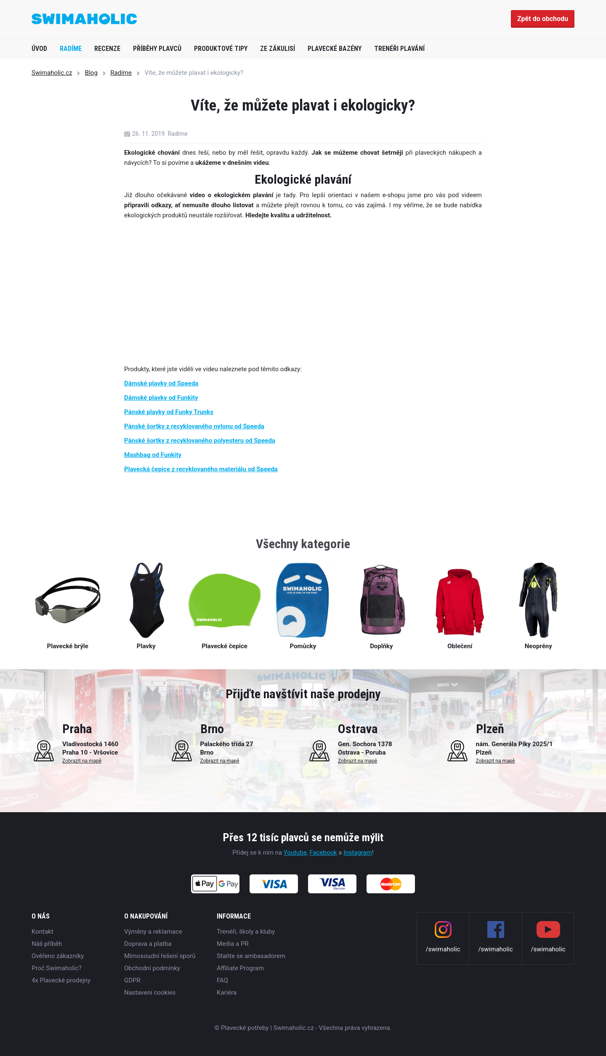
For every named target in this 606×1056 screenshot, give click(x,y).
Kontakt (42, 931)
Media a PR (233, 944)
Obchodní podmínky (152, 968)
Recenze (107, 49)
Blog (91, 73)
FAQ (222, 980)
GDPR (132, 980)
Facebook (323, 852)
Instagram (357, 852)
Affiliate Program (240, 968)
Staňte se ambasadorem (251, 956)
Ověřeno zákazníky (58, 956)
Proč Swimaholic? (57, 968)
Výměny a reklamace (153, 931)
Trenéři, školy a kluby (246, 931)
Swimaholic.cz (52, 73)
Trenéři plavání (399, 49)
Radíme (71, 49)
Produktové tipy (220, 49)
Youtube (295, 852)
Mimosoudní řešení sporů (160, 956)
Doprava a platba (147, 944)
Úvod (39, 49)
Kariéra (227, 992)
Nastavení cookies (149, 992)
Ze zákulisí (277, 49)
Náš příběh (47, 944)
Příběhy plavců (157, 49)
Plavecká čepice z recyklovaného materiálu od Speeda (201, 469)
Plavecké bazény (334, 49)
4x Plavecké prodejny (61, 980)
